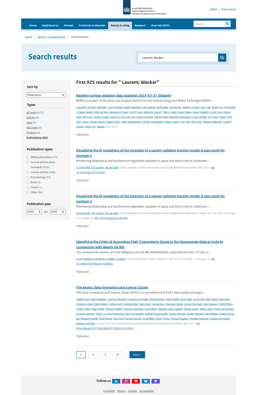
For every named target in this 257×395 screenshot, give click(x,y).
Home (33, 25)
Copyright (109, 391)
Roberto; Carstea (190, 107)
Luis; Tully (185, 121)
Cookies (132, 391)
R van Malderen (84, 259)
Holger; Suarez (172, 121)
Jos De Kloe (199, 299)
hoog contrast (228, 9)
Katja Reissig (105, 318)
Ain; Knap (87, 117)
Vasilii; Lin (115, 117)
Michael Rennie (156, 299)
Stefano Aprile (116, 304)
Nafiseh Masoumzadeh (156, 313)
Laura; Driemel (115, 107)
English (213, 9)
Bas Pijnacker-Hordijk (87, 318)
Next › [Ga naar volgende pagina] (137, 355)
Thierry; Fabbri (169, 112)
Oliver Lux (101, 313)
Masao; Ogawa (97, 121)
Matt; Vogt (196, 121)
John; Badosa (148, 107)
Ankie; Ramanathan (131, 121)
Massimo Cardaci (174, 304)
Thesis (36, 187)
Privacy (121, 391)
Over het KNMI (160, 25)
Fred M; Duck (135, 112)
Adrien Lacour (206, 309)
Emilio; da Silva (100, 112)
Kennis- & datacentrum (51, 37)
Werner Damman (193, 304)
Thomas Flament (114, 309)
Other (37, 192)
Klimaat (68, 25)
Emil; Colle (205, 107)
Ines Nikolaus (211, 313)
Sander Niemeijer (195, 313)
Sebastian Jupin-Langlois (170, 309)
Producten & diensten (92, 25)
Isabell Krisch (82, 299)
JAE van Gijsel (111, 167)
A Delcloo (110, 259)
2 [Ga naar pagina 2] (93, 355)
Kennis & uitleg (120, 25)
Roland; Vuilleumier (212, 121)
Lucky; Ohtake (199, 117)
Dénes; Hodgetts (201, 112)
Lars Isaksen (150, 309)
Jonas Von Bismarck (117, 299)
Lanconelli (81, 107)
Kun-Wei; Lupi (128, 117)
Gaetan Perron (226, 313)
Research (140, 25)
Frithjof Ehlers (225, 304)
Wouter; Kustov (101, 117)
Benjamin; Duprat (152, 112)
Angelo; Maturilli (144, 117)
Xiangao (101, 126)
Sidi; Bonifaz (175, 107)
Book (36, 182)
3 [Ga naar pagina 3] (105, 355)
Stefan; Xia (90, 126)
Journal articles (43, 172)
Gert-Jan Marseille (134, 313)
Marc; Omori (82, 121)
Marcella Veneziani (198, 318)
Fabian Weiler (172, 299)
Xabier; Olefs (225, 117)
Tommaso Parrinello (138, 299)
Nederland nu (50, 25)
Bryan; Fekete (184, 112)
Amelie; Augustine (132, 107)
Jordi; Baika (162, 107)
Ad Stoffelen (148, 318)
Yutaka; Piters (113, 121)
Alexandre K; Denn (118, 112)
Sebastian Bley (131, 304)
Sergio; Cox (217, 107)
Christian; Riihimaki (97, 107)
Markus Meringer (177, 313)
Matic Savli (118, 318)
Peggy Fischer (98, 309)
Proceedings (41, 177)
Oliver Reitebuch (98, 299)
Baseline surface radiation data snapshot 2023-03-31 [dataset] (123, 95)
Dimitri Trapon (162, 318)
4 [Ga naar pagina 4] (117, 355)
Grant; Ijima (216, 112)
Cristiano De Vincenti (219, 318)
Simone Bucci (158, 304)
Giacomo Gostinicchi (133, 309)
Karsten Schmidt (133, 318)
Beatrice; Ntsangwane (180, 117)
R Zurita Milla (83, 167)
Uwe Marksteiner (115, 313)
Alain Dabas (212, 299)
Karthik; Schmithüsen (153, 121)
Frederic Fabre (83, 309)
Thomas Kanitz (190, 309)
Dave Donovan (210, 304)
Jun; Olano (213, 117)
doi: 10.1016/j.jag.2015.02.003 (111, 218)
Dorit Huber (186, 299)
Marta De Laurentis (224, 309)
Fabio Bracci (145, 304)
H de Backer (99, 259)
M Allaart (121, 259)
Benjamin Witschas (85, 323)
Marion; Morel (161, 117)
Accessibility (147, 391)
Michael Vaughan (179, 318)
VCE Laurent (97, 167)
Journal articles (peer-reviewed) (43, 164)
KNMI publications (44, 157)
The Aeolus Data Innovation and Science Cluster (112, 287)
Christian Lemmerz (85, 313)
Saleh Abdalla (101, 304)
